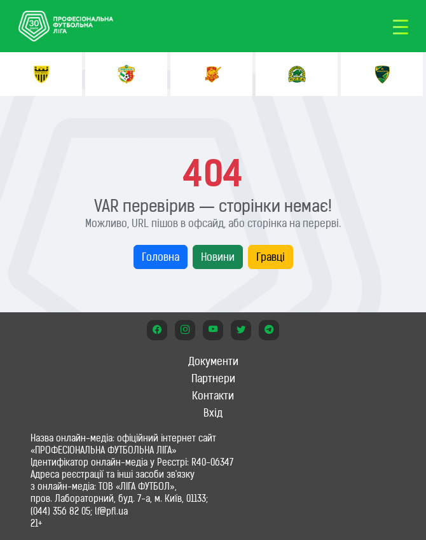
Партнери (213, 378)
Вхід (213, 412)
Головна (160, 257)
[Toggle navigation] (400, 26)
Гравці (270, 257)
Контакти (213, 395)
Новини (218, 257)
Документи (213, 361)
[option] (41, 74)
